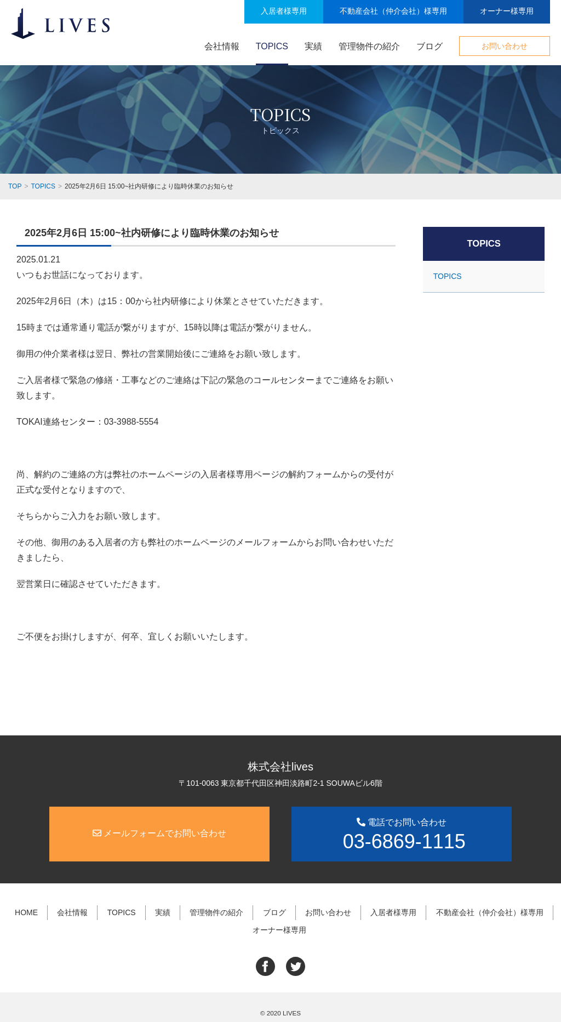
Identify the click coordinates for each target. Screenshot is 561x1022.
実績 (313, 46)
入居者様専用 (284, 11)
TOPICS (272, 46)
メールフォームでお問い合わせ (159, 832)
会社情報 (221, 46)
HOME (31, 910)
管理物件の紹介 (369, 46)
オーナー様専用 (507, 11)
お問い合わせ (505, 46)
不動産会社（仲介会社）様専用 (393, 11)
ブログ (429, 46)
